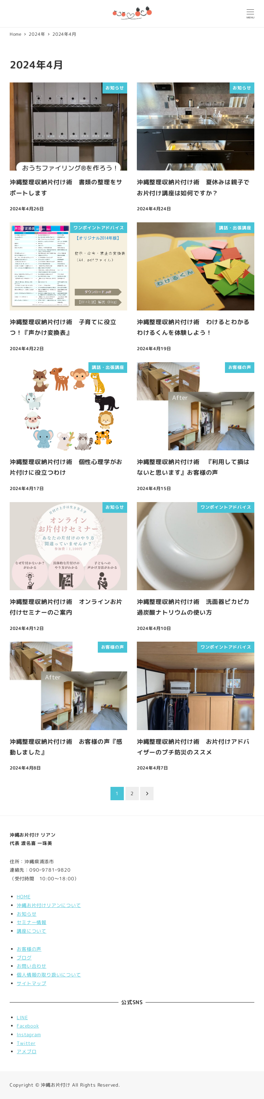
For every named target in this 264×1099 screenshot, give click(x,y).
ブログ (24, 957)
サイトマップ (31, 983)
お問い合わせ (31, 966)
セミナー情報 (31, 922)
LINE (22, 1017)
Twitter (26, 1043)
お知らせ (26, 914)
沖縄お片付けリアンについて (49, 905)
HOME (23, 896)
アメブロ (26, 1051)
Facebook (28, 1026)
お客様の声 (29, 949)
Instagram (29, 1034)
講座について (31, 931)
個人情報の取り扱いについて (49, 974)
